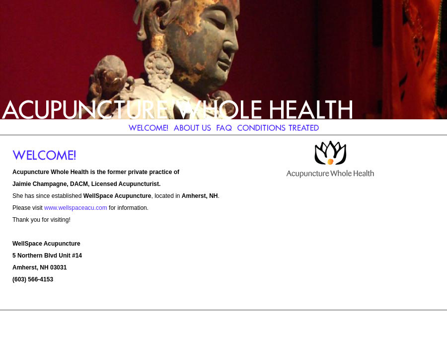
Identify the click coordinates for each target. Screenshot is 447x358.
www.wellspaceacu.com (75, 207)
